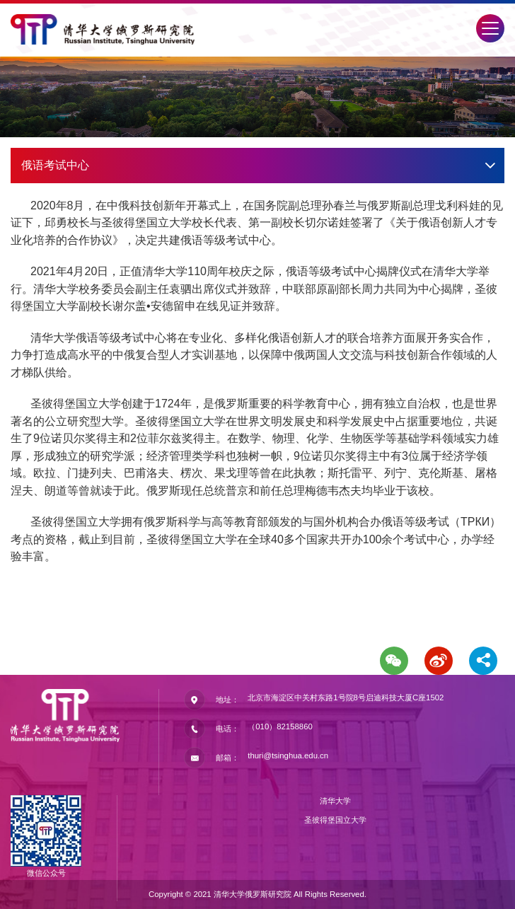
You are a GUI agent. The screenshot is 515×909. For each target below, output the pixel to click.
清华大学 (335, 801)
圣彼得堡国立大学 (335, 820)
